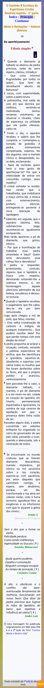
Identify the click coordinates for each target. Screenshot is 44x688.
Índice (13, 17)
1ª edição (28, 681)
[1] (5, 624)
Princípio (26, 17)
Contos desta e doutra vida (23, 631)
